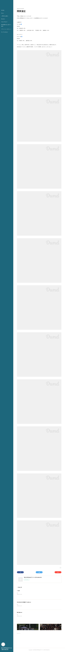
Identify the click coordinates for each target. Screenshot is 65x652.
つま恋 (18, 590)
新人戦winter (19, 612)
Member (3, 18)
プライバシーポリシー (6, 29)
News (2, 13)
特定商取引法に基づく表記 (6, 25)
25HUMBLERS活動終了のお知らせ (24, 602)
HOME (2, 10)
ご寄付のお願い (4, 16)
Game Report (4, 21)
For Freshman (4, 32)
